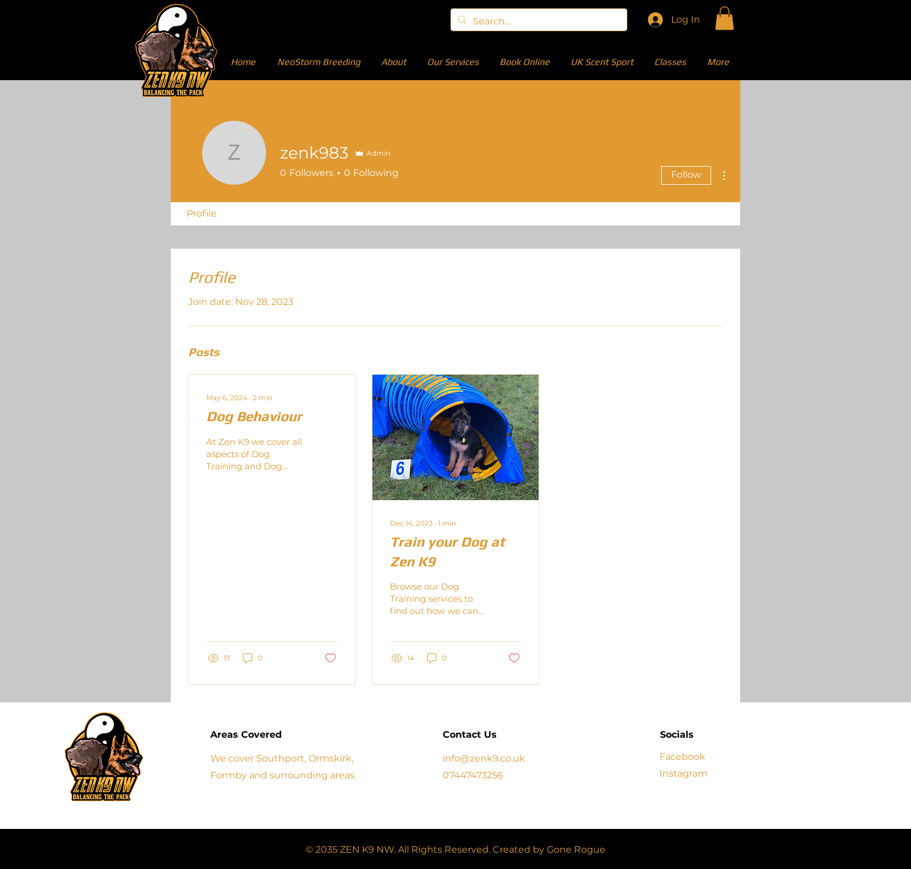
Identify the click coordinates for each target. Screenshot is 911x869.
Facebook (682, 756)
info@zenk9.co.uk (484, 758)
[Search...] (537, 22)
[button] (724, 18)
